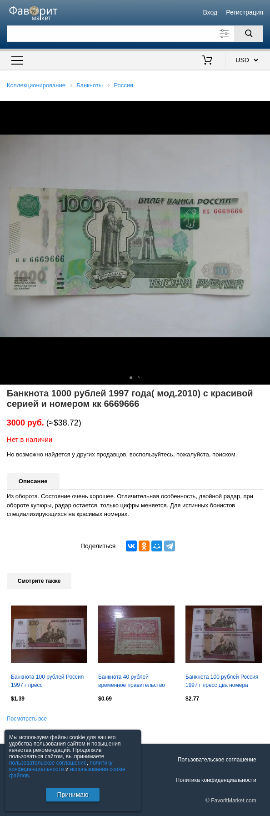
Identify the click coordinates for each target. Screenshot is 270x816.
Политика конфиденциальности (216, 780)
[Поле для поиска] (135, 33)
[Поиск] (248, 33)
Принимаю (72, 794)
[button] (262, 109)
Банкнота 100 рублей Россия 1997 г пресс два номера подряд (221, 682)
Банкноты (89, 85)
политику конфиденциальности (61, 766)
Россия (123, 85)
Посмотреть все (27, 719)
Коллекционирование (36, 85)
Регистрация (244, 12)
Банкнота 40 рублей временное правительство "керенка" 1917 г (131, 682)
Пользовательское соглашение (217, 759)
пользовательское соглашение (48, 763)
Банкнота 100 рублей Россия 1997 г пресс (47, 681)
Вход (210, 12)
